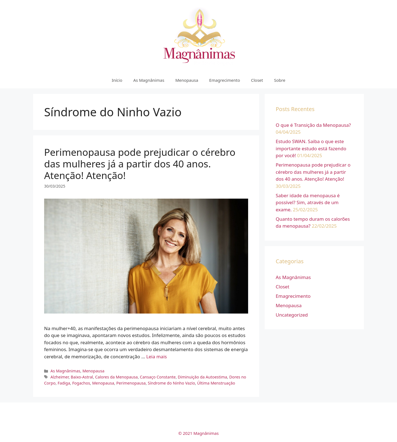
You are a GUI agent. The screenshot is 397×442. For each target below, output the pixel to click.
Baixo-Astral (82, 377)
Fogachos (81, 383)
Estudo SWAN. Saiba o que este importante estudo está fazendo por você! (311, 148)
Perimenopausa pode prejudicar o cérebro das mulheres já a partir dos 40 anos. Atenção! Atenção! (139, 164)
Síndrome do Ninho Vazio (171, 383)
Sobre (279, 80)
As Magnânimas (148, 80)
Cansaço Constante (158, 377)
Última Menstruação (216, 383)
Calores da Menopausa (116, 377)
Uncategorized (292, 315)
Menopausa (186, 80)
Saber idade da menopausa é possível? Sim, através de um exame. (308, 202)
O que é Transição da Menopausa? (313, 125)
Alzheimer (59, 377)
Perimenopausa (131, 383)
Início (117, 80)
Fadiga (64, 383)
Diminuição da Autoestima (202, 377)
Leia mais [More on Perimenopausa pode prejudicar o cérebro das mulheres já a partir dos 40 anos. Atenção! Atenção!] (156, 356)
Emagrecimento (224, 80)
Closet (257, 80)
